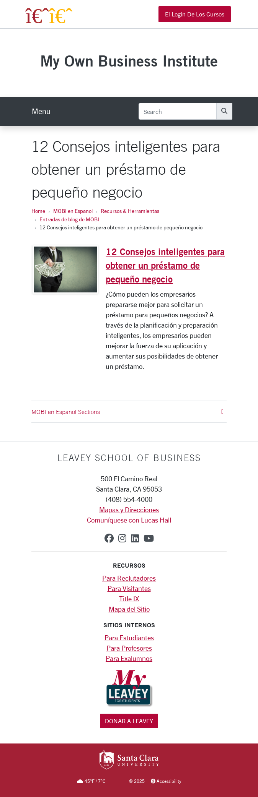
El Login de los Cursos (194, 14)
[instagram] (122, 538)
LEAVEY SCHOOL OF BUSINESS (129, 457)
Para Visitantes (129, 588)
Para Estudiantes (129, 637)
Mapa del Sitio (129, 609)
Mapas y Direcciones (129, 509)
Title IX (129, 598)
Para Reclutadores (129, 578)
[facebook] (109, 538)
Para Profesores (129, 648)
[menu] (41, 111)
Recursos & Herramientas (130, 211)
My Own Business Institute (129, 60)
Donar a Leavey (129, 720)
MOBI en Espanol (73, 211)
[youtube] (149, 538)
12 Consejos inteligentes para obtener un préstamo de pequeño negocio (165, 265)
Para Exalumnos (129, 658)
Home (38, 211)
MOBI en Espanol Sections (127, 412)
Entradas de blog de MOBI (69, 219)
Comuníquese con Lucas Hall (129, 520)
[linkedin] (135, 538)
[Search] (178, 111)
